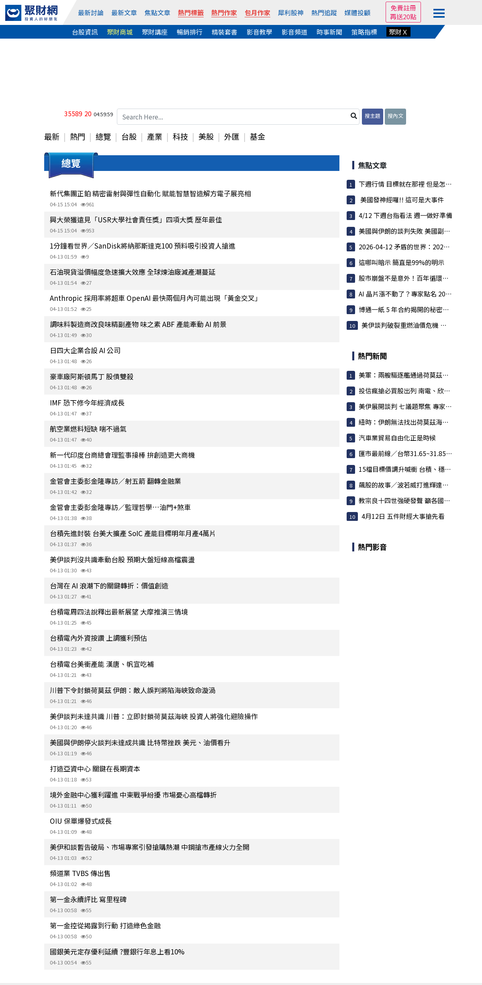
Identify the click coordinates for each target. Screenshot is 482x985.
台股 (129, 136)
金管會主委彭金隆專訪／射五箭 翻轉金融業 (115, 481)
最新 (51, 136)
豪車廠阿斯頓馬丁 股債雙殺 (91, 376)
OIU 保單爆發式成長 (81, 821)
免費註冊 (403, 7)
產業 (154, 136)
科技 (180, 136)
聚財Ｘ (398, 32)
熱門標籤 (191, 12)
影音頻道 (294, 32)
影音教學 (259, 32)
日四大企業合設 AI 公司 (85, 350)
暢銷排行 (189, 32)
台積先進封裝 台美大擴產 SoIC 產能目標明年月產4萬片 (133, 533)
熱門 (77, 136)
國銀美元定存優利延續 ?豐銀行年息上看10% (117, 951)
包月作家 (257, 12)
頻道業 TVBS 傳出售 (80, 873)
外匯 (231, 136)
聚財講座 (154, 32)
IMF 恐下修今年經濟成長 (87, 402)
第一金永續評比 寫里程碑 (88, 899)
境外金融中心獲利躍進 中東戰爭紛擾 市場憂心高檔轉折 (133, 795)
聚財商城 (120, 32)
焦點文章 (157, 12)
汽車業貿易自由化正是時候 (397, 437)
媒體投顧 (357, 12)
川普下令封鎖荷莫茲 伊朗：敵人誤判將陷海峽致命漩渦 (132, 690)
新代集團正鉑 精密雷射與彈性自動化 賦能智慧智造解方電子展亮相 (150, 193)
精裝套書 (224, 32)
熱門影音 (372, 546)
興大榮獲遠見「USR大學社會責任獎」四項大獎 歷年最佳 (136, 219)
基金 (257, 136)
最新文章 (124, 12)
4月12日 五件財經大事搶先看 (403, 516)
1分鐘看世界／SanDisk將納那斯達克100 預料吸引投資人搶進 (142, 246)
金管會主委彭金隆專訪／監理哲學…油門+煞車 (120, 507)
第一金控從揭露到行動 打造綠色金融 (105, 925)
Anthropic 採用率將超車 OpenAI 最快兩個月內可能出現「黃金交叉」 (155, 298)
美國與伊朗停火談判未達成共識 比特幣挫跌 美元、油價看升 (140, 742)
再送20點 (403, 16)
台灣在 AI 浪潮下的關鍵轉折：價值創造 (109, 585)
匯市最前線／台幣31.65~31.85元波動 (412, 453)
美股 (206, 136)
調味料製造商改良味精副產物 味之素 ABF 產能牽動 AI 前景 (138, 324)
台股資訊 (85, 32)
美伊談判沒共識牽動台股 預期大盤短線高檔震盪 (122, 559)
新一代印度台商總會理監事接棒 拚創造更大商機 (122, 455)
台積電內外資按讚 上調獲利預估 (98, 638)
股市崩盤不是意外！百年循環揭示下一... (416, 278)
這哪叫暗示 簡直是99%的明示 (401, 262)
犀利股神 (291, 12)
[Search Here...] (238, 117)
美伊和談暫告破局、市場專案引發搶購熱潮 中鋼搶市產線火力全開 (149, 847)
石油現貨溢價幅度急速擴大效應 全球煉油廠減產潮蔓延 (132, 272)
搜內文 (395, 115)
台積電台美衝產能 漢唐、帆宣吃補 (102, 664)
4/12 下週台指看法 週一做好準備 (405, 215)
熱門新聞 (372, 355)
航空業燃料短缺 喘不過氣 (88, 429)
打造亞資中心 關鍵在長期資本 (95, 768)
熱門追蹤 (324, 12)
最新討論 (91, 12)
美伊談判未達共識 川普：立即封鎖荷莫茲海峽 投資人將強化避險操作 (154, 716)
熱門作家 (224, 12)
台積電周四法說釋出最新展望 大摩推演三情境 (119, 612)
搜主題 (372, 115)
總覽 (103, 136)
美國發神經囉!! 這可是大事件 (401, 199)
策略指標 (364, 32)
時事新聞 (329, 32)
